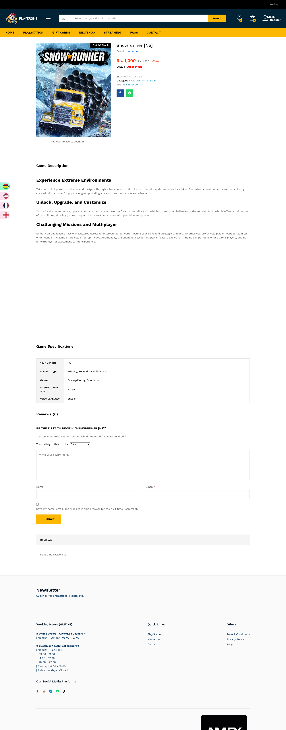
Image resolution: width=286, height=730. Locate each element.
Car (133, 80)
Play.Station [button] (33, 32)
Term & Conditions (238, 634)
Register (275, 19)
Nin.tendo (87, 32)
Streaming (112, 32)
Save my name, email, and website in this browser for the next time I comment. (87, 508)
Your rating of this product (53, 444)
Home (9, 32)
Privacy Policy (235, 639)
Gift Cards (61, 32)
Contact (154, 32)
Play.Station (155, 634)
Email (150, 486)
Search (216, 18)
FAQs (134, 32)
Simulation (149, 80)
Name (41, 486)
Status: (121, 66)
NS (139, 80)
